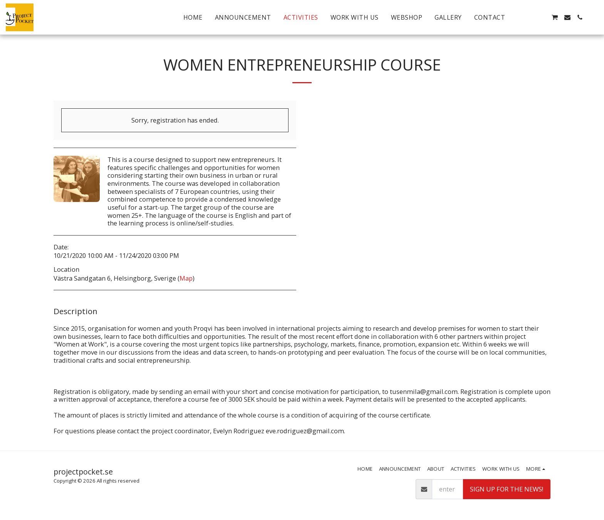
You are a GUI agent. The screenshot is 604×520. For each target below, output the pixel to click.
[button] (529, 17)
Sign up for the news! (506, 489)
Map (186, 278)
